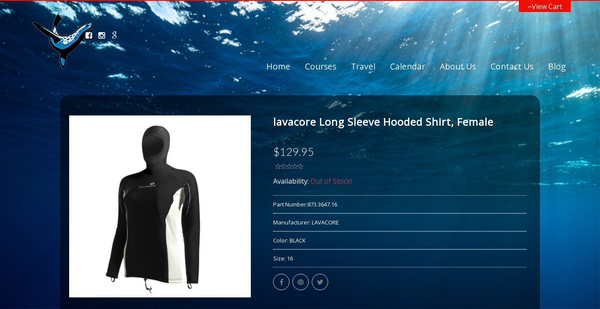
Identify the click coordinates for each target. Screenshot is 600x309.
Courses (320, 66)
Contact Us (511, 66)
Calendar (407, 66)
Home (278, 66)
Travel (363, 66)
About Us (458, 66)
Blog (557, 66)
